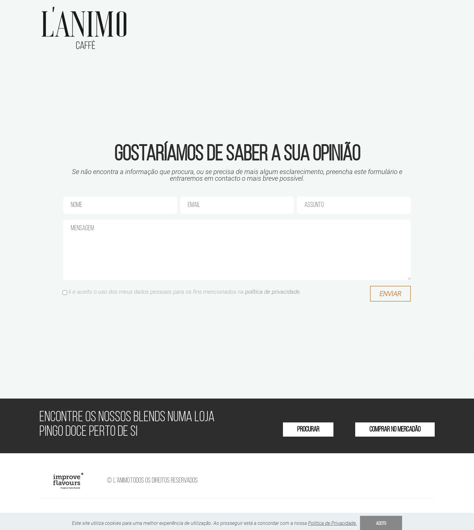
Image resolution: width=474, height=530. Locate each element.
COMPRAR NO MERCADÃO (394, 429)
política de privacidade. (273, 291)
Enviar (390, 294)
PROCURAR (308, 429)
